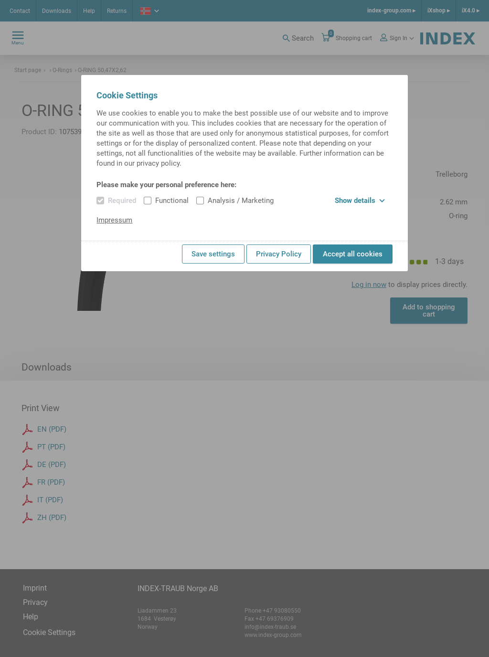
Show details (360, 200)
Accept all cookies (353, 254)
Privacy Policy (278, 254)
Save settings (213, 254)
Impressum (114, 220)
